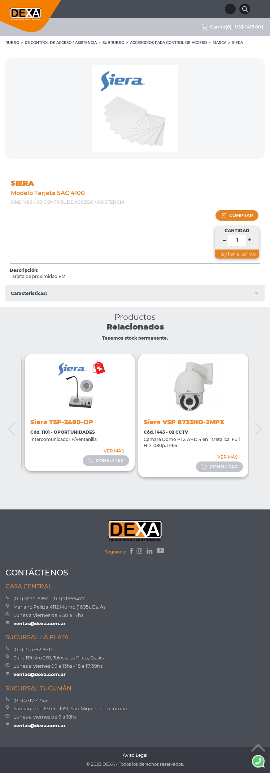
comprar (237, 215)
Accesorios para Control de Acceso (168, 42)
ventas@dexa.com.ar (39, 623)
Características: (135, 293)
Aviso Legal (135, 755)
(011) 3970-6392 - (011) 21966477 (49, 598)
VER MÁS (114, 451)
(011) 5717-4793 (30, 700)
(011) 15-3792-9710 (33, 649)
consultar (106, 460)
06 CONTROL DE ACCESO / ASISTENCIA (61, 42)
